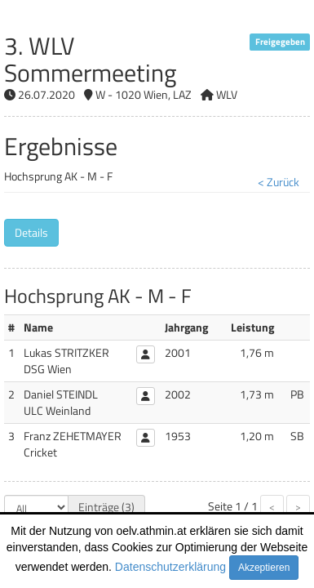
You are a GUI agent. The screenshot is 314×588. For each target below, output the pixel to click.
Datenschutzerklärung (170, 566)
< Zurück (278, 181)
